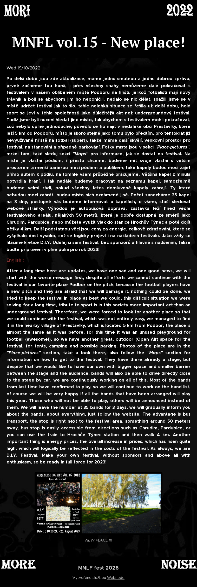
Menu (185, 13)
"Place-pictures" (172, 147)
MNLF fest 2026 (98, 567)
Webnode (115, 577)
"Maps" (80, 154)
